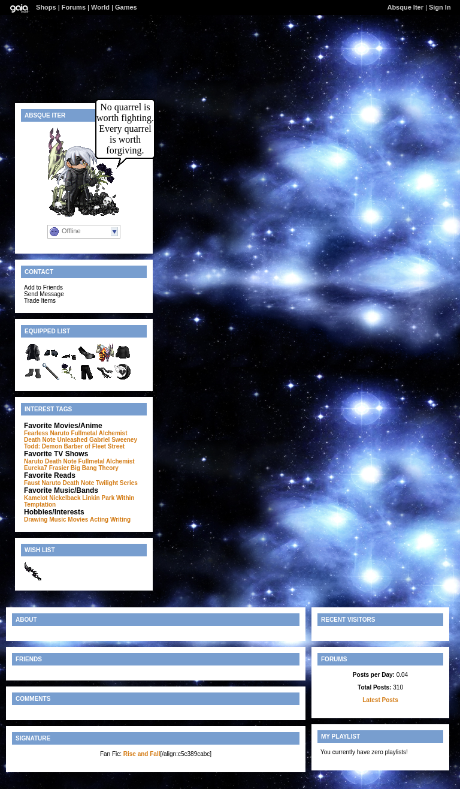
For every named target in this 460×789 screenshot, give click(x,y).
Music (57, 519)
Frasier (59, 468)
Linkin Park (98, 498)
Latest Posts (380, 700)
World (100, 7)
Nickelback (64, 498)
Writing (120, 519)
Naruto (59, 433)
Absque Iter (405, 7)
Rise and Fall (142, 754)
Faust (32, 483)
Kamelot (35, 498)
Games (126, 7)
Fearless (36, 433)
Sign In (440, 7)
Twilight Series (117, 483)
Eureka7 (35, 468)
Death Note (40, 439)
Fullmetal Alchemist (99, 433)
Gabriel (99, 439)
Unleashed (73, 439)
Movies (78, 519)
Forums (74, 7)
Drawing (35, 519)
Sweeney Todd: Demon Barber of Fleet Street (80, 443)
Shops (46, 7)
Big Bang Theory (95, 468)
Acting (99, 519)
